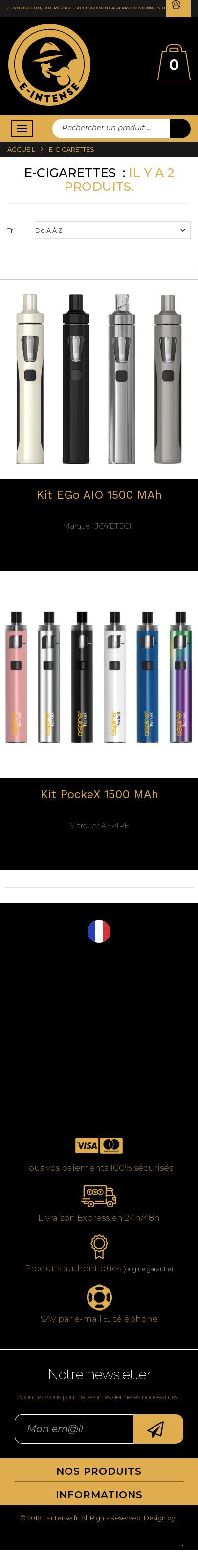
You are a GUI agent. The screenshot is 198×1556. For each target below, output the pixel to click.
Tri (11, 230)
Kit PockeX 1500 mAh (99, 794)
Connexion (178, 8)
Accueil (21, 149)
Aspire (99, 825)
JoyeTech (99, 526)
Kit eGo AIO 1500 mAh (99, 495)
